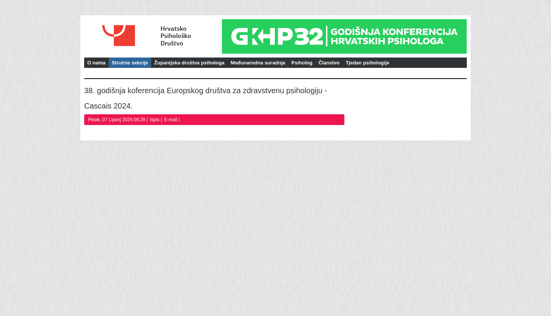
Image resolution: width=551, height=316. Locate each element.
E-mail (171, 119)
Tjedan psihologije (367, 63)
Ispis (155, 119)
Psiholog (302, 63)
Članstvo (328, 63)
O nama (96, 63)
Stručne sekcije (130, 63)
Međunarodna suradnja (258, 63)
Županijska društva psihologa (189, 63)
